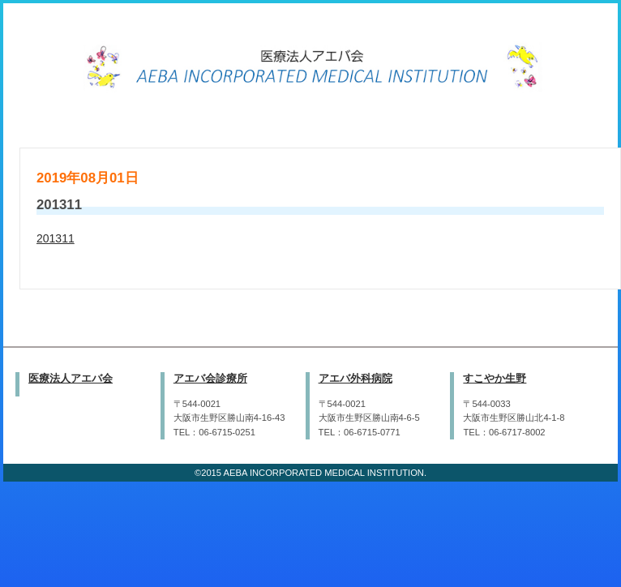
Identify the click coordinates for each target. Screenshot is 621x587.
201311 (55, 238)
